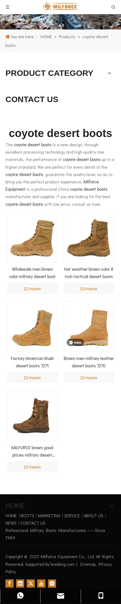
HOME (11, 515)
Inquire (32, 289)
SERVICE (72, 515)
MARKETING (49, 515)
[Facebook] (9, 583)
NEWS (11, 523)
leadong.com (63, 564)
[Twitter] (31, 583)
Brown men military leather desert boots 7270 (89, 361)
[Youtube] (41, 583)
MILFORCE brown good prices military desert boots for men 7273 (32, 452)
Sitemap (88, 564)
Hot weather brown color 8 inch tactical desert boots (88, 272)
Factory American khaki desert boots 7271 (32, 361)
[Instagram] (52, 583)
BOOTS (27, 515)
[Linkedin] (20, 583)
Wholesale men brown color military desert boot (32, 272)
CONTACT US (32, 523)
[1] (60, 14)
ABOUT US (93, 515)
